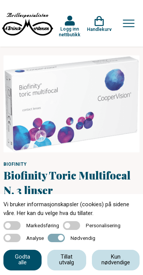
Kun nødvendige (115, 259)
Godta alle (22, 259)
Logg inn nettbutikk (69, 31)
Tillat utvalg (66, 259)
